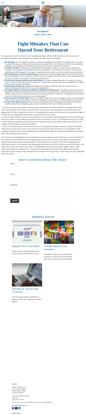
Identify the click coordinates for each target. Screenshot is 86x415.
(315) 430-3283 (20, 389)
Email (12, 174)
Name (12, 164)
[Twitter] (16, 408)
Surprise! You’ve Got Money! (26, 246)
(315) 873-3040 (21, 387)
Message (13, 185)
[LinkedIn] (19, 408)
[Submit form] (14, 201)
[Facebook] (13, 408)
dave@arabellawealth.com (20, 405)
